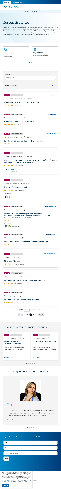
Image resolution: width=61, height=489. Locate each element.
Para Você (7, 2)
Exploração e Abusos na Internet (18, 187)
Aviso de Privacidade (30, 459)
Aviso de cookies (6, 481)
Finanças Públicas (12, 261)
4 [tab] (32, 363)
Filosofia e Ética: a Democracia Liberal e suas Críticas (27, 242)
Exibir (54, 85)
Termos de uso (30, 460)
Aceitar (5, 485)
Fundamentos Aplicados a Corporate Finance (24, 280)
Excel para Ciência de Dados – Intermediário (23, 141)
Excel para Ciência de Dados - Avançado (22, 102)
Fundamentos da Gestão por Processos (21, 300)
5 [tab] (34, 363)
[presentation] (30, 444)
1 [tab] (29, 62)
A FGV (30, 466)
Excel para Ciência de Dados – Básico (20, 121)
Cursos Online (6, 15)
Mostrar (21, 309)
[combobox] (30, 432)
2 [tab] (31, 62)
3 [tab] (30, 363)
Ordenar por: (8, 74)
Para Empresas (17, 2)
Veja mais (8, 357)
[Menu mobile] (56, 7)
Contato (30, 468)
